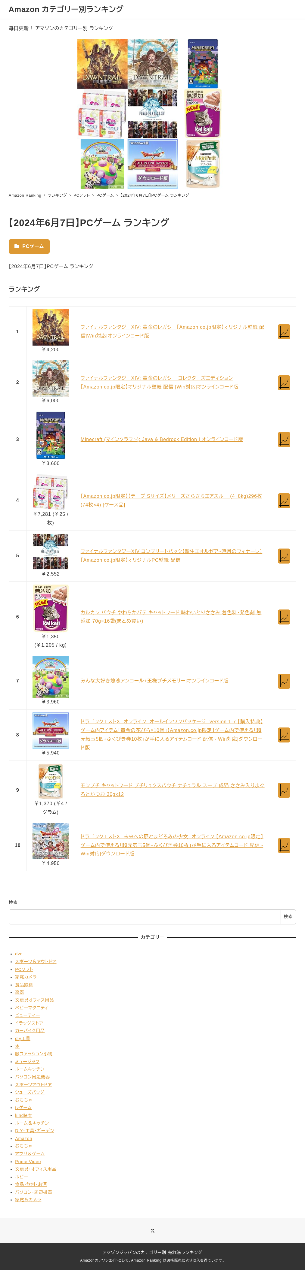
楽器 (19, 992)
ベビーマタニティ (31, 1007)
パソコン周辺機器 (32, 1077)
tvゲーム (23, 1107)
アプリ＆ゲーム (30, 1153)
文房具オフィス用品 (34, 1000)
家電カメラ (26, 977)
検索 (13, 902)
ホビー (21, 1177)
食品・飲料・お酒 (31, 1184)
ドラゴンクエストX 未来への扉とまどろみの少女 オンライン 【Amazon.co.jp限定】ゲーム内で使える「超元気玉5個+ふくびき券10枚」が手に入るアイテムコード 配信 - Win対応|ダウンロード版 (172, 845)
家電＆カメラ (28, 1199)
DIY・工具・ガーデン (34, 1130)
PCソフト (24, 969)
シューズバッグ (30, 1092)
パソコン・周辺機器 (33, 1192)
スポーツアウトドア (33, 1084)
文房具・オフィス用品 (35, 1169)
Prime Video (28, 1161)
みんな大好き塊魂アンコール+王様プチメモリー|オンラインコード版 (155, 680)
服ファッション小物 (33, 1053)
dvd (19, 953)
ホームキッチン (30, 1069)
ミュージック (27, 1061)
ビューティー (27, 1015)
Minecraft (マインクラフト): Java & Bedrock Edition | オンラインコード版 (162, 439)
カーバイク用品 (30, 1030)
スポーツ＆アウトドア (35, 961)
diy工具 (22, 1038)
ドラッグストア (29, 1023)
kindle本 (23, 1115)
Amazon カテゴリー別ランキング (66, 9)
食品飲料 (24, 984)
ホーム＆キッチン (32, 1123)
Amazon (23, 1138)
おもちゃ (23, 1100)
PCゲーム (29, 246)
